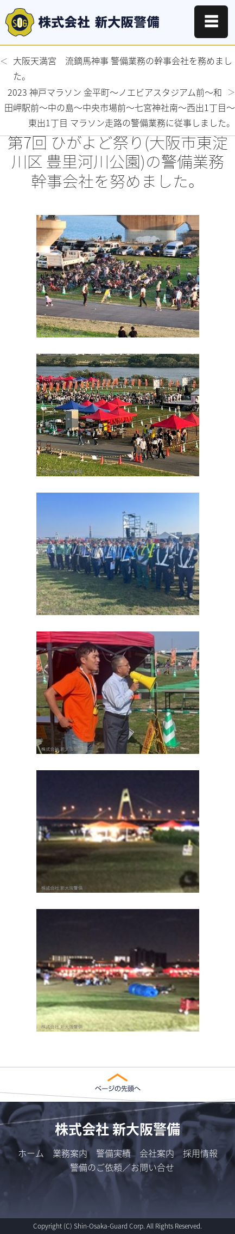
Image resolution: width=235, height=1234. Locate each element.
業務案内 (70, 1152)
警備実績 (113, 1152)
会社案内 (156, 1152)
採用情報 (200, 1152)
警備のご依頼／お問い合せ (122, 1167)
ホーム (31, 1152)
